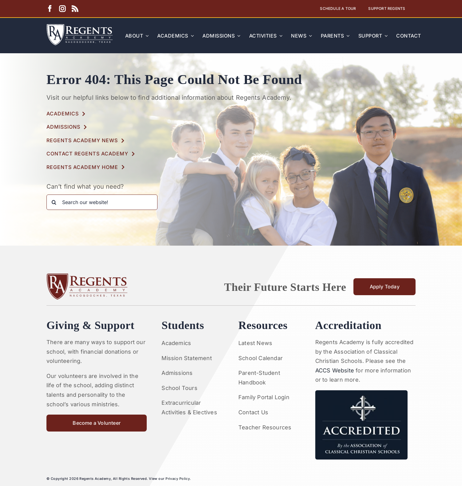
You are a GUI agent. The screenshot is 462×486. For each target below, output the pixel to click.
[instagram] (62, 9)
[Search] (54, 202)
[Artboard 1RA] (79, 26)
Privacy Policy (177, 478)
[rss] (75, 9)
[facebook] (49, 9)
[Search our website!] (101, 202)
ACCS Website (334, 370)
